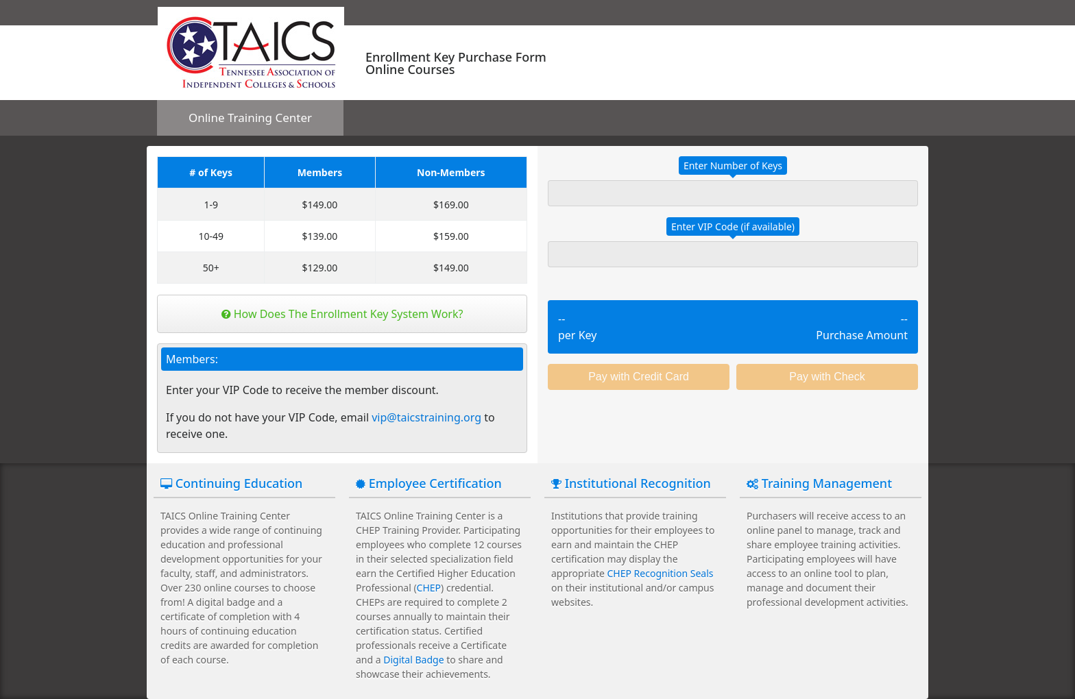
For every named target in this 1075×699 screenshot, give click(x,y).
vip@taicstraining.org (426, 417)
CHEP (429, 587)
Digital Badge (413, 659)
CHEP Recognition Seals (660, 573)
